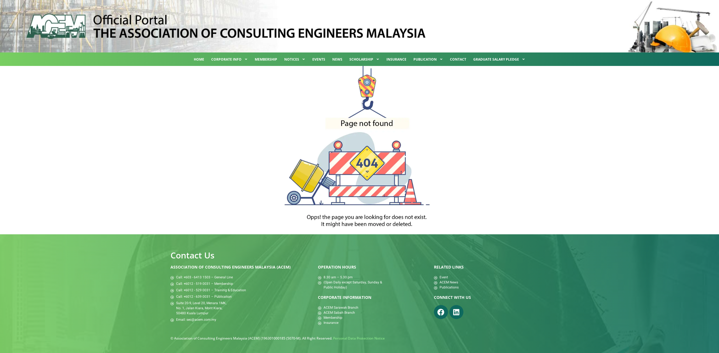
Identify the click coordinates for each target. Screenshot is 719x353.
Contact (458, 59)
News (337, 59)
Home (199, 59)
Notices (294, 59)
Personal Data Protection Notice (359, 338)
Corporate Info (229, 59)
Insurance (396, 59)
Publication (428, 59)
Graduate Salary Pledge (499, 59)
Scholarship (364, 59)
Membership (266, 59)
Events (318, 59)
